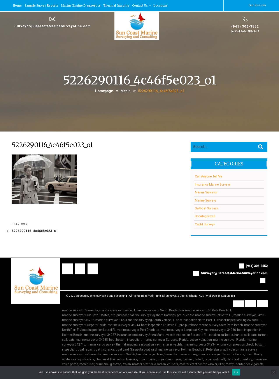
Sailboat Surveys (206, 208)
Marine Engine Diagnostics (81, 5)
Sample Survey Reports (41, 5)
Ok (236, 372)
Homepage (104, 90)
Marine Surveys (205, 200)
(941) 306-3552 (245, 26)
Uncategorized (205, 216)
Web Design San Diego (219, 295)
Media (125, 90)
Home (17, 5)
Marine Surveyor (206, 192)
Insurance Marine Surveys (213, 184)
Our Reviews (257, 5)
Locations (161, 5)
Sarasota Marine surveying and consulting (101, 295)
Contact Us (142, 5)
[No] (273, 372)
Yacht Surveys (205, 224)
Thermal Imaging (117, 5)
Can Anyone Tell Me (208, 176)
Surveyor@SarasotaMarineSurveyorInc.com (52, 26)
